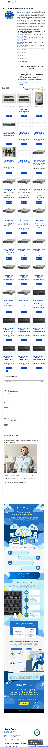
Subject (6, 402)
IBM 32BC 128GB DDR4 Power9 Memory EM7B (9, 107)
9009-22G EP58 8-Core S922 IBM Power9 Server (9, 302)
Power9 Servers (21, 11)
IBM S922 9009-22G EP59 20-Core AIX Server (39, 190)
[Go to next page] (14, 371)
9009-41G (24, 34)
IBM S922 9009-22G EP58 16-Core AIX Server (39, 161)
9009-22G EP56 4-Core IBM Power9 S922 (9, 250)
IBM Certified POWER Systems (10, 731)
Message (6, 407)
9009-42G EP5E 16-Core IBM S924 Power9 (38, 357)
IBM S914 (19, 34)
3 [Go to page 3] (11, 371)
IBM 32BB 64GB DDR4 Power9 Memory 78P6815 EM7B (24, 108)
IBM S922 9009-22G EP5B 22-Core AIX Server (9, 220)
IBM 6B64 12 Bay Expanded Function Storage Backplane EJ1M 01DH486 (24, 134)
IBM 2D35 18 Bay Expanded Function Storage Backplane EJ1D (24, 162)
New (29, 15)
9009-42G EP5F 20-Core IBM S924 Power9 (9, 357)
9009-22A (24, 45)
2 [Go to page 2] (9, 371)
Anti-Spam (7, 418)
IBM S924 (19, 48)
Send (6, 425)
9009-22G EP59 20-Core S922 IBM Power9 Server (8, 276)
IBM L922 (19, 40)
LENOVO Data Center (8, 732)
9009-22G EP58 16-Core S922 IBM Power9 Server (24, 276)
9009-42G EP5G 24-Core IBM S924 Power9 (24, 329)
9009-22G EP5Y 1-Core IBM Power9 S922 (24, 301)
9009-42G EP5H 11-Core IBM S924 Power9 (9, 329)
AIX (19, 18)
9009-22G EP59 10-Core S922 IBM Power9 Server (38, 276)
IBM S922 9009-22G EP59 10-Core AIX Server (24, 190)
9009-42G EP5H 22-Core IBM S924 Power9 (39, 301)
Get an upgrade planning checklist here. (31, 72)
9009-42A (24, 51)
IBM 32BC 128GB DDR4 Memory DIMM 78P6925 (9, 133)
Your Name (7, 393)
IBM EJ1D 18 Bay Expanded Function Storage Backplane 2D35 (9, 162)
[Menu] (4, 2)
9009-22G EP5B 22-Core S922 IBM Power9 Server (24, 251)
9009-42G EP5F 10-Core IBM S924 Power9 (24, 357)
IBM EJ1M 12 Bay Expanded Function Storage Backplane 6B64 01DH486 (39, 134)
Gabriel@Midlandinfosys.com (15, 735)
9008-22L (24, 40)
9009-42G (24, 48)
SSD (30, 12)
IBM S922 (19, 42)
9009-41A (24, 37)
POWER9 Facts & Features (26, 85)
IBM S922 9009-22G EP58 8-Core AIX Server (9, 190)
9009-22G (24, 42)
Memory (21, 12)
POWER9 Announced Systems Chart (29, 82)
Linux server (24, 18)
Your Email (7, 398)
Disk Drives (26, 12)
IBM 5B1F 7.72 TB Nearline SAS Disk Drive (39, 107)
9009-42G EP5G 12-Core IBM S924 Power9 (39, 329)
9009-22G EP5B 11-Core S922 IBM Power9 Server (39, 251)
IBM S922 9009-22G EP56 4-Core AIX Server (39, 219)
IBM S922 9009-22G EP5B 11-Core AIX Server (24, 220)
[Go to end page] (16, 371)
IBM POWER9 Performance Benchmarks (30, 79)
